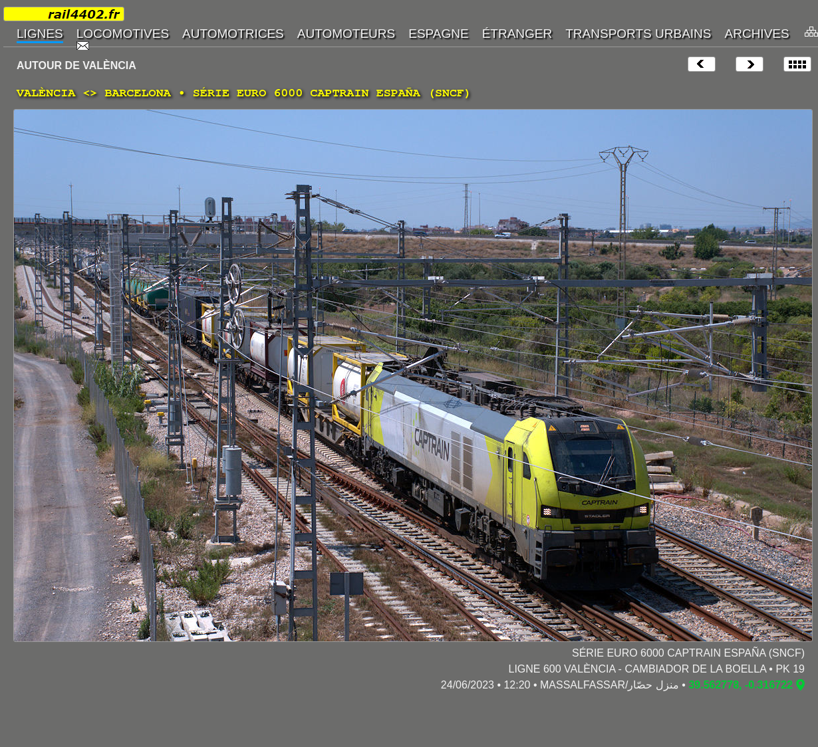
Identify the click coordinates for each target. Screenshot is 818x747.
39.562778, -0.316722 (740, 685)
